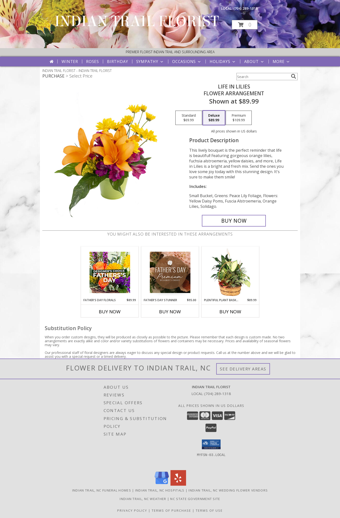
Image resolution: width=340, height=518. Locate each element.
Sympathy (150, 61)
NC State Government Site (195, 499)
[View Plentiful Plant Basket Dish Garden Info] (230, 272)
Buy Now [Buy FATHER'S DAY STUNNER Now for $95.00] (170, 311)
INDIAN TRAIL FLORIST (136, 21)
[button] (245, 24)
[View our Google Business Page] (162, 484)
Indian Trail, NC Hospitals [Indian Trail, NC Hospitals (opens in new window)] (160, 490)
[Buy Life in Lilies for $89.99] (234, 221)
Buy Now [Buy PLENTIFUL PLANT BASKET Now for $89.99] (230, 311)
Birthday (117, 61)
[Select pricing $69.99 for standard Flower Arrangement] (189, 118)
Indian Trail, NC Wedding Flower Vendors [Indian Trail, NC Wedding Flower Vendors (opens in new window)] (228, 490)
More (281, 61)
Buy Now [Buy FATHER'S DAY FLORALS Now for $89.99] (110, 311)
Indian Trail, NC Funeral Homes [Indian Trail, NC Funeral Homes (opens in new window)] (101, 490)
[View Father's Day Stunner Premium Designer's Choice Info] (170, 272)
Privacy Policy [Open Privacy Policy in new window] (132, 510)
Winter (70, 61)
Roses (92, 61)
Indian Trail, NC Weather (143, 499)
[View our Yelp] (178, 484)
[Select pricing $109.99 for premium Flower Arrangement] (238, 118)
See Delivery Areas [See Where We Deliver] (243, 369)
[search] (293, 76)
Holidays (223, 61)
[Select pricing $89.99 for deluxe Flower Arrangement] (214, 118)
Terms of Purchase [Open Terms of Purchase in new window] (171, 510)
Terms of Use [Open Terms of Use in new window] (209, 510)
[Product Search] (263, 76)
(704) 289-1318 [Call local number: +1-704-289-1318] (245, 8)
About (254, 61)
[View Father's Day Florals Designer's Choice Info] (109, 272)
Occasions (187, 61)
